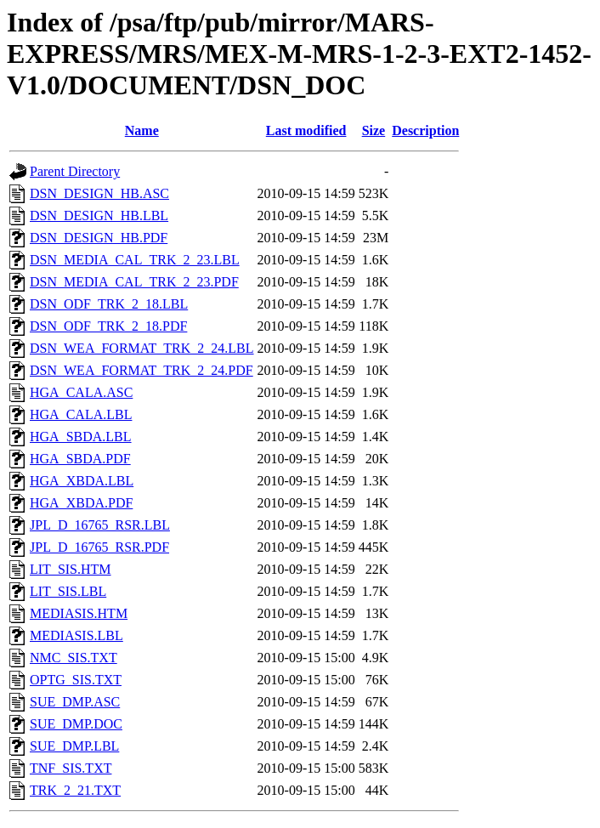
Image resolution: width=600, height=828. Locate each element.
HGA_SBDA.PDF (80, 458)
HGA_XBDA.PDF (81, 503)
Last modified (306, 130)
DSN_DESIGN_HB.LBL (99, 215)
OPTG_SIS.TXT (76, 679)
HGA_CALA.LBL (81, 414)
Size (374, 130)
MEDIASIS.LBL (76, 635)
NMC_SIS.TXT (73, 657)
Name (142, 130)
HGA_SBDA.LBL (81, 436)
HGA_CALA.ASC (81, 392)
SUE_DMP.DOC (76, 724)
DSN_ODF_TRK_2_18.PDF (108, 326)
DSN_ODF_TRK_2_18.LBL (109, 304)
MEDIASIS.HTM (78, 613)
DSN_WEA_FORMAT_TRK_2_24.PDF (141, 370)
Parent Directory (75, 171)
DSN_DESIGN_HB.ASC (99, 193)
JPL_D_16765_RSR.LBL (100, 525)
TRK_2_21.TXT (75, 790)
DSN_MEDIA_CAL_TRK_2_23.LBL (135, 259)
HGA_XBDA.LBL (81, 481)
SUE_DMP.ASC (75, 702)
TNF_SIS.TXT (70, 768)
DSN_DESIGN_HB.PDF (98, 237)
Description (425, 130)
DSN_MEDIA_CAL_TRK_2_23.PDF (134, 282)
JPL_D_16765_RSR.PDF (99, 547)
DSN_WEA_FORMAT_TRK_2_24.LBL (142, 348)
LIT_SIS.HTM (70, 569)
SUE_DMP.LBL (74, 746)
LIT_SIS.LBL (68, 591)
